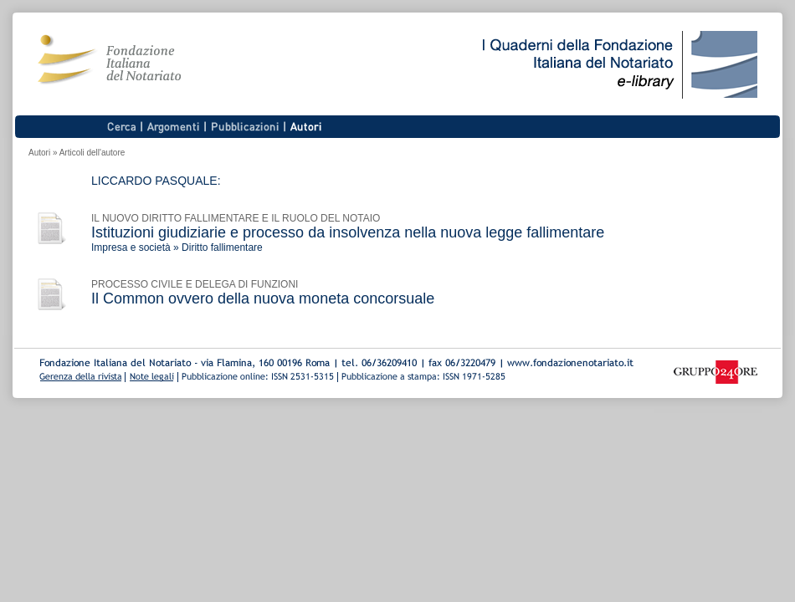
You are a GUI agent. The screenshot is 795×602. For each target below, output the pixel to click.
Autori (39, 152)
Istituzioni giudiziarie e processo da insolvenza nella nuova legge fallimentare (347, 232)
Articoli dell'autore (92, 152)
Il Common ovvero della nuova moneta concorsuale (262, 298)
